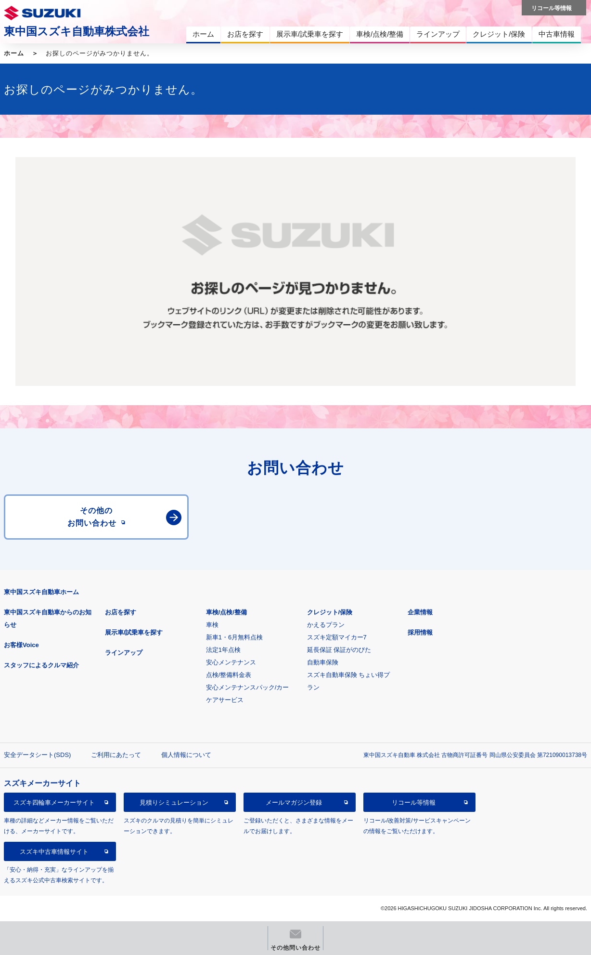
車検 (212, 624)
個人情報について (186, 754)
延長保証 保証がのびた (339, 649)
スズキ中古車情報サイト (54, 851)
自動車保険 (322, 662)
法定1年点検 (223, 649)
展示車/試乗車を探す (134, 632)
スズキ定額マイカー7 (337, 637)
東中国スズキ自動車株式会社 (76, 31)
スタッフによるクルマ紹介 (41, 665)
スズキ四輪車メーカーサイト (54, 802)
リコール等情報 (414, 802)
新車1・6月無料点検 (234, 637)
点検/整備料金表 (229, 674)
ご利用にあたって (116, 754)
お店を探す (120, 612)
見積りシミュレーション (174, 802)
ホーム (14, 53)
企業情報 (420, 612)
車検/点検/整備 (226, 612)
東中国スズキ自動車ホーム (41, 592)
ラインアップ (123, 652)
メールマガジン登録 (294, 802)
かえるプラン (326, 624)
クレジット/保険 (330, 612)
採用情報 (420, 632)
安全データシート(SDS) (37, 754)
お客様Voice (21, 645)
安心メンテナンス (231, 662)
